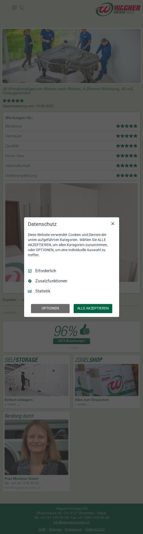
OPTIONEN (50, 308)
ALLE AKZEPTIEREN (93, 308)
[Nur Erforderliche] (112, 223)
